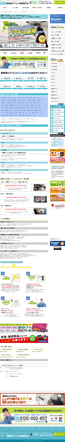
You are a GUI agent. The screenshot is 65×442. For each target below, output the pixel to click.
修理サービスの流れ (37, 7)
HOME (4, 7)
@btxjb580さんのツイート (55, 238)
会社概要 (38, 428)
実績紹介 (48, 7)
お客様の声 (52, 428)
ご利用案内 (59, 7)
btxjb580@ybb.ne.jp (14, 376)
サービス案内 (14, 7)
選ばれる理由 (25, 7)
